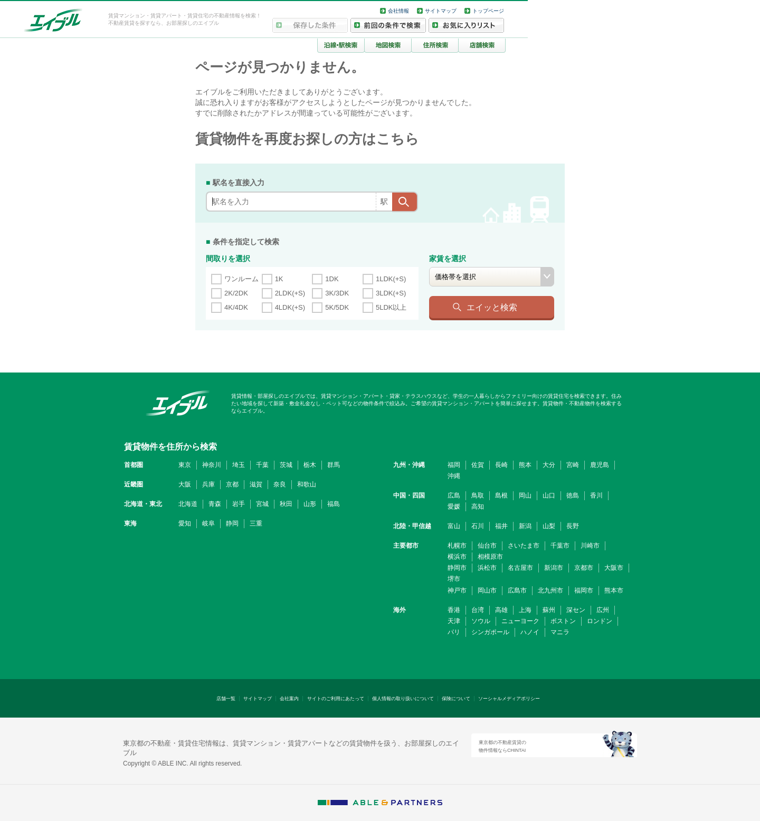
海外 (399, 610)
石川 (477, 526)
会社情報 (398, 11)
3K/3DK (337, 293)
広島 (454, 495)
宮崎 (572, 465)
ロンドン (599, 621)
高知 (477, 506)
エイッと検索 (492, 307)
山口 (549, 495)
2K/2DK (236, 293)
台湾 (477, 610)
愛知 (184, 523)
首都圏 (133, 465)
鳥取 (477, 495)
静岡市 (457, 567)
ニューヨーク (520, 621)
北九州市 (550, 590)
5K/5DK (337, 307)
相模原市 (490, 556)
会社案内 (289, 698)
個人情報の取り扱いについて (403, 698)
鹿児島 (599, 465)
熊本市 (613, 590)
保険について (456, 698)
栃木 (309, 465)
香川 (596, 495)
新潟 (525, 526)
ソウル (480, 621)
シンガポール (490, 632)
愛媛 (454, 506)
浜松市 (487, 567)
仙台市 (487, 545)
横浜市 (457, 556)
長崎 (501, 465)
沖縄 (454, 476)
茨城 (286, 465)
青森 (214, 504)
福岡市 (583, 590)
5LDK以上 (391, 307)
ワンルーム (241, 279)
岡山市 (487, 590)
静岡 (232, 523)
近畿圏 (133, 484)
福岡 (454, 465)
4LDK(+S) (290, 307)
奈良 (279, 484)
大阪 (184, 484)
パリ (454, 632)
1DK (331, 279)
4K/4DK (236, 307)
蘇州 (549, 610)
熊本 (525, 465)
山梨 (549, 526)
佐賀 (477, 465)
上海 (525, 610)
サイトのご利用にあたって (335, 698)
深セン (575, 610)
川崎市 (590, 545)
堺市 (454, 579)
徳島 (572, 495)
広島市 (517, 590)
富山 (454, 526)
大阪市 (613, 567)
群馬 (333, 465)
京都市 (583, 567)
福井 (501, 526)
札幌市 (457, 545)
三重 (256, 523)
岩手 (238, 504)
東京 (184, 465)
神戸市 (457, 590)
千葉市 (559, 545)
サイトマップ (441, 11)
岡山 (525, 495)
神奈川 (211, 465)
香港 (454, 610)
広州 (602, 610)
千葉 (262, 465)
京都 (232, 484)
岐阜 (208, 523)
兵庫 (208, 484)
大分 (549, 465)
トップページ (488, 11)
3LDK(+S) (391, 293)
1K (279, 279)
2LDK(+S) (290, 293)
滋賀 (256, 484)
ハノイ (529, 632)
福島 (333, 504)
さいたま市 (523, 545)
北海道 (187, 504)
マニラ (559, 632)
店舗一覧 (225, 698)
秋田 (286, 504)
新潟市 (553, 567)
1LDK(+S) (391, 279)
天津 (454, 621)
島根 (501, 495)
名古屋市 (520, 567)
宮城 (262, 504)
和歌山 (306, 484)
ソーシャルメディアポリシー (509, 698)
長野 (572, 526)
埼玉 (238, 465)
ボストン (563, 621)
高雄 (501, 610)
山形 (309, 504)
